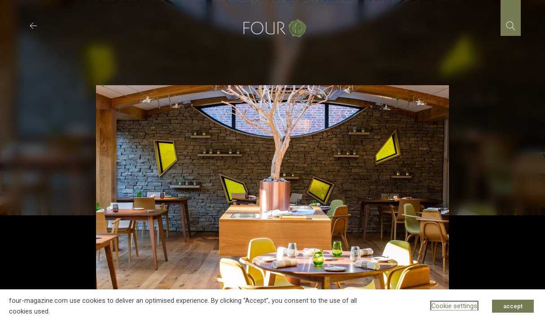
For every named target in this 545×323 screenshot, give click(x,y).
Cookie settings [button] (454, 306)
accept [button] (513, 306)
